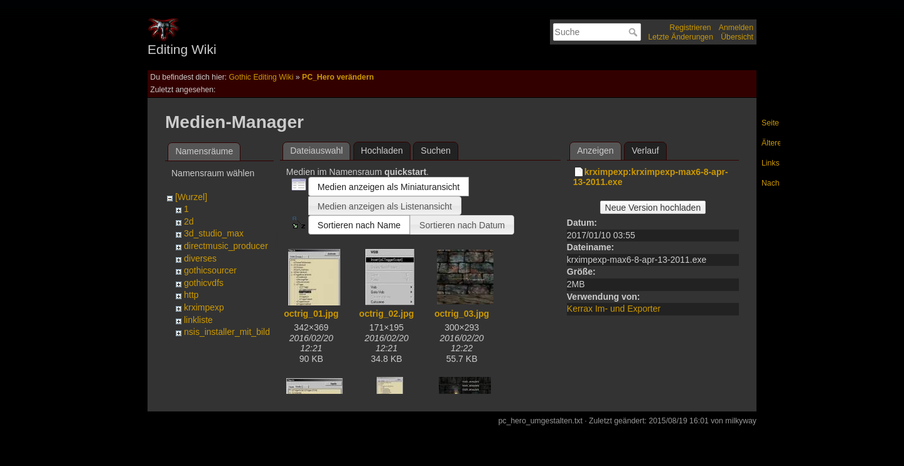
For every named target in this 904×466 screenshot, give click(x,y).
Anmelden (736, 27)
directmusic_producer (226, 246)
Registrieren (690, 27)
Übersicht (737, 37)
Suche (634, 32)
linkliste (198, 320)
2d (189, 221)
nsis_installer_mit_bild (227, 332)
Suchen (435, 151)
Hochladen (382, 151)
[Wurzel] (191, 197)
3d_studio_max (214, 233)
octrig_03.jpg (461, 314)
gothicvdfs (203, 283)
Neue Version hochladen (653, 208)
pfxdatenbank (210, 344)
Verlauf (645, 151)
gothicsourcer (210, 270)
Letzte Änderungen (680, 37)
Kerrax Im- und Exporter (613, 309)
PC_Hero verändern (338, 77)
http (191, 295)
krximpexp (204, 307)
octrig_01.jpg (311, 314)
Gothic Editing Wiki (261, 77)
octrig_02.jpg (386, 314)
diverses (200, 258)
